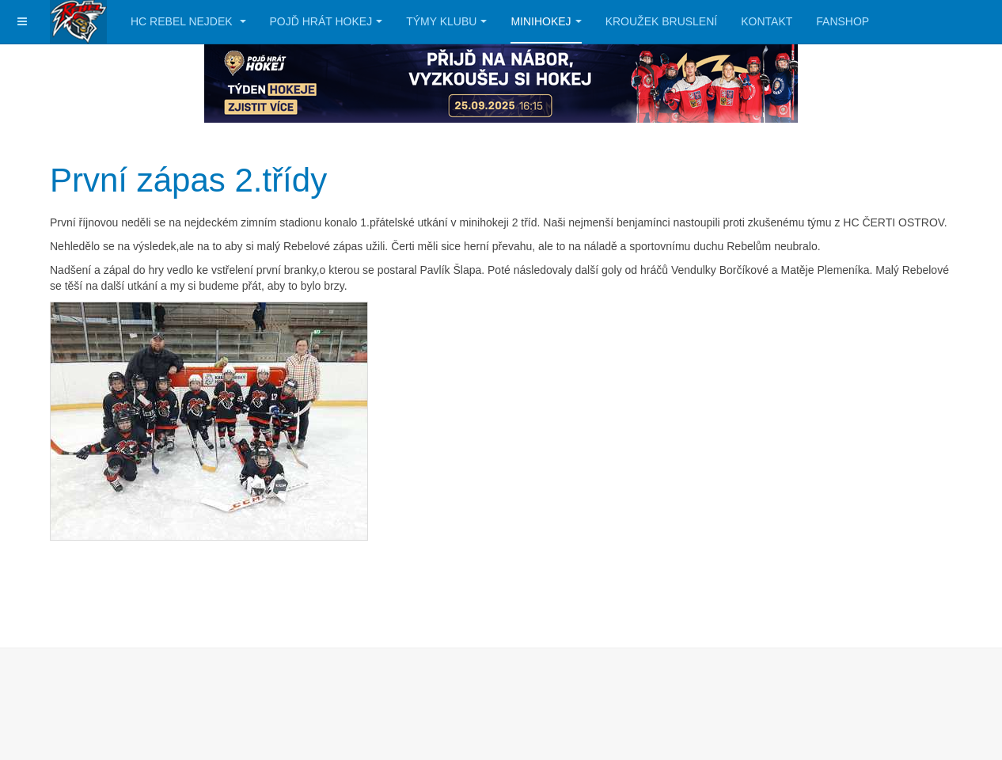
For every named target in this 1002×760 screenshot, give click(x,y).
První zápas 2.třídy (188, 180)
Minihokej (545, 21)
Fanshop (842, 21)
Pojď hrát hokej (326, 21)
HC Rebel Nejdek (188, 21)
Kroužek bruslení (661, 21)
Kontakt (766, 21)
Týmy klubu (446, 21)
